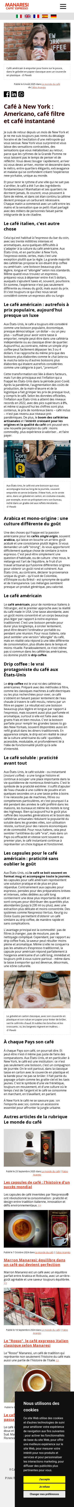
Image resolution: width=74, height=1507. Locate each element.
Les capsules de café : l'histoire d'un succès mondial (37, 1184)
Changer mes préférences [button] (44, 1494)
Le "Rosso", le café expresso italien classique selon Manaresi (36, 1343)
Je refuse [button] (44, 1486)
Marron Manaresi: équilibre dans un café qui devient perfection (34, 1262)
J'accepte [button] (44, 1479)
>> (39, 1205)
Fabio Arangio (38, 87)
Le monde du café (51, 84)
